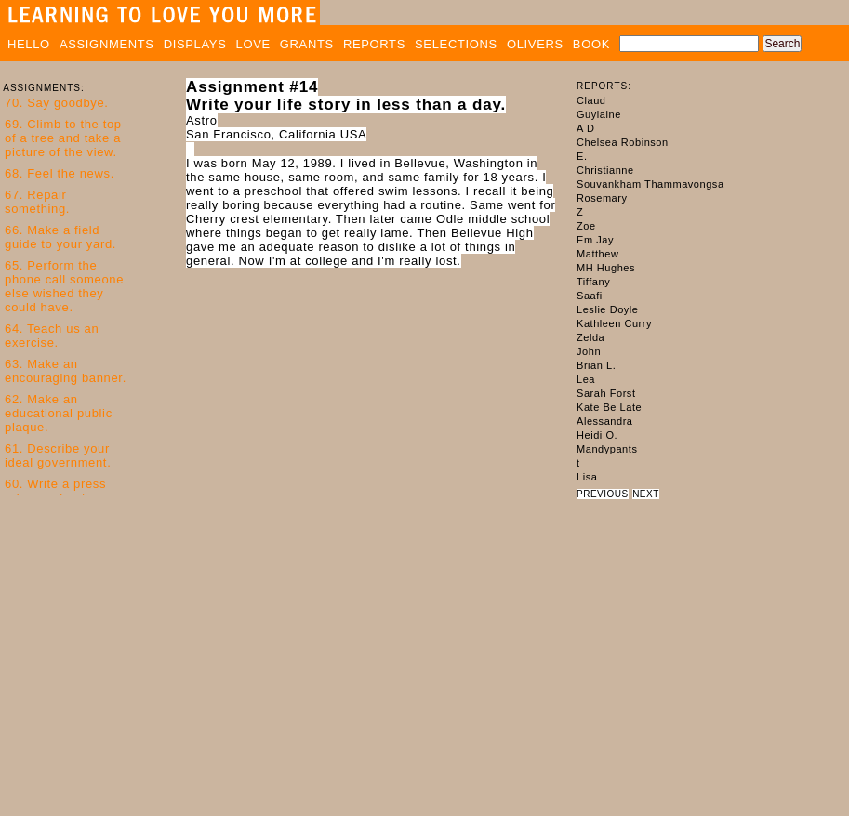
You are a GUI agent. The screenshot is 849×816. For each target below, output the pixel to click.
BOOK (591, 44)
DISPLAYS (195, 44)
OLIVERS (535, 44)
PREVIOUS (603, 494)
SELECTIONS (456, 44)
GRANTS (307, 44)
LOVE (253, 44)
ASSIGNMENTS (107, 44)
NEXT (645, 494)
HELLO (28, 44)
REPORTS (374, 44)
